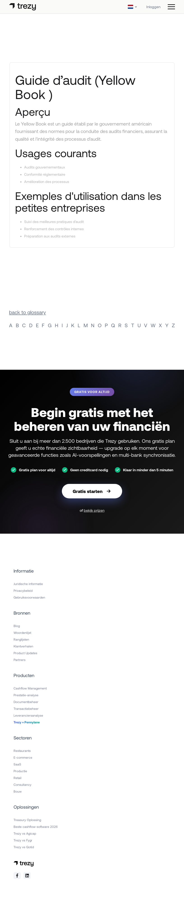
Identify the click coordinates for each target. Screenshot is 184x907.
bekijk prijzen (94, 510)
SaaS (17, 764)
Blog (17, 626)
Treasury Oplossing (27, 820)
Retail (17, 778)
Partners (20, 660)
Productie (20, 771)
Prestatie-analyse (26, 695)
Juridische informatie (28, 584)
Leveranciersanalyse (28, 715)
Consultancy (22, 784)
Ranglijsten (21, 639)
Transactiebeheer (26, 708)
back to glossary (27, 312)
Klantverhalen (23, 646)
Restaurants (22, 751)
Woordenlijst (22, 633)
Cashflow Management (30, 688)
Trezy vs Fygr (23, 840)
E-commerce (23, 757)
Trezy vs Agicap (25, 833)
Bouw (18, 791)
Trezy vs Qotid (24, 847)
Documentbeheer (26, 702)
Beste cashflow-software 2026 (36, 827)
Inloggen (153, 7)
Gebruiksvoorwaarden (29, 597)
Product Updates (25, 653)
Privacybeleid (23, 590)
